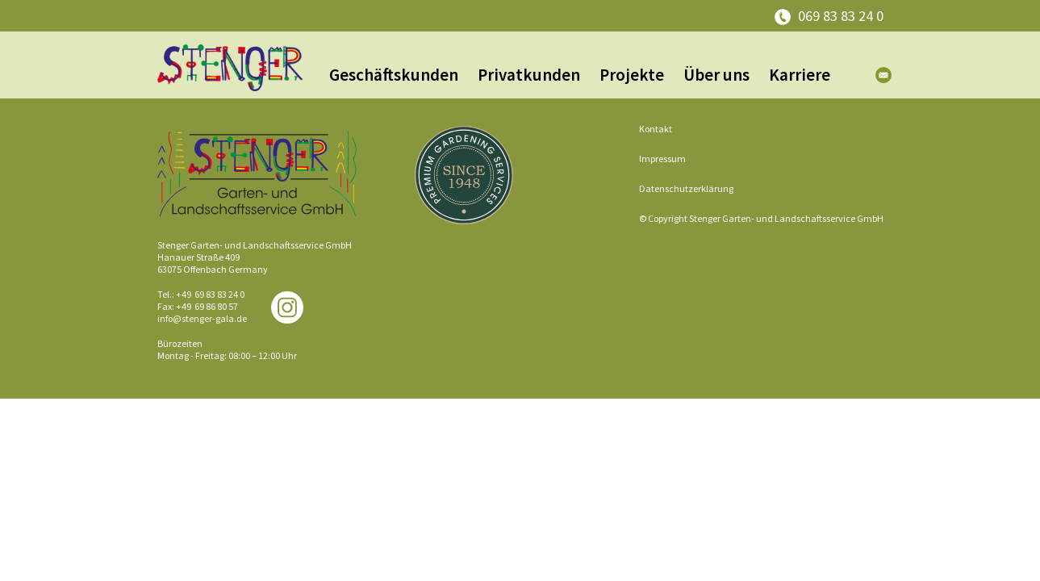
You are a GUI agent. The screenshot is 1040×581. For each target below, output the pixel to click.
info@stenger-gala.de (202, 318)
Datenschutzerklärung (686, 188)
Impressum (662, 159)
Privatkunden (529, 75)
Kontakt (655, 129)
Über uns (716, 75)
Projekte (631, 75)
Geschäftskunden (393, 75)
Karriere (799, 75)
